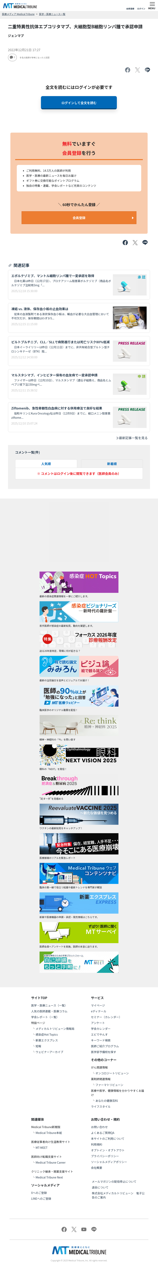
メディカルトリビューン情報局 (55, 1029)
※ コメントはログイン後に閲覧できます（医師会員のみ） (79, 473)
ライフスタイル (101, 1106)
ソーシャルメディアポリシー (109, 1162)
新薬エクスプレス (47, 1040)
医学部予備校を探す (103, 1052)
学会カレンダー (101, 1029)
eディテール (98, 1011)
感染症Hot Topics (47, 1034)
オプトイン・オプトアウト (108, 1150)
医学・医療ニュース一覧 (52, 14)
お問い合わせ (99, 1127)
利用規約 (96, 1144)
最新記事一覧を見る (132, 437)
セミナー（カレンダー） (106, 1017)
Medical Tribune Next (49, 1177)
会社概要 (96, 1168)
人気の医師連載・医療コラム (49, 1011)
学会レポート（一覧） (45, 1017)
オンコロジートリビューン (112, 1073)
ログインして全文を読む (79, 102)
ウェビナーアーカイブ (49, 1052)
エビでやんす (99, 1034)
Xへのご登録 (39, 1193)
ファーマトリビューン (109, 1085)
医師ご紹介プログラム (105, 1046)
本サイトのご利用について (108, 1139)
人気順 (46, 463)
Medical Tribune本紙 (49, 1133)
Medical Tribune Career (51, 1162)
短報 (38, 1046)
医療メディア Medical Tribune (18, 14)
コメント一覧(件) (27, 452)
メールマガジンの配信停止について (114, 1181)
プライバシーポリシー (105, 1156)
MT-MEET (42, 1148)
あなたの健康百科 (106, 1101)
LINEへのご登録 (41, 1199)
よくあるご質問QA (102, 1133)
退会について (100, 1187)
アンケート (98, 1023)
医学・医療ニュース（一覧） (49, 1005)
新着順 (112, 463)
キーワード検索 (101, 1040)
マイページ (98, 1005)
